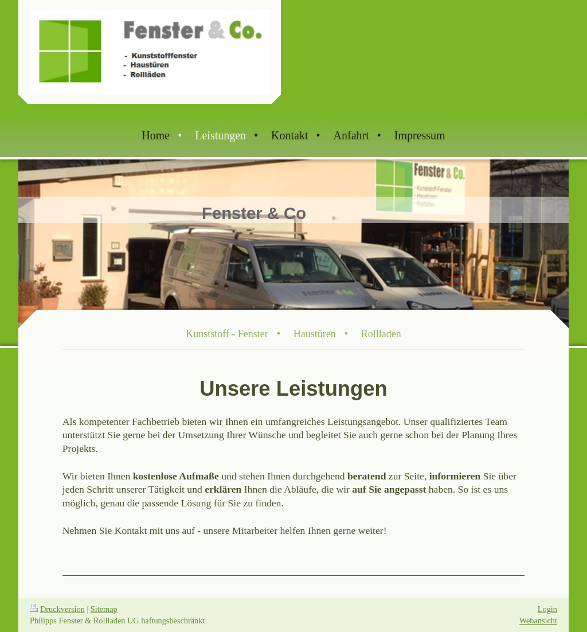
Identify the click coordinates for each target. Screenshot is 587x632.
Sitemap (104, 609)
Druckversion (57, 609)
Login (547, 609)
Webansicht (538, 620)
